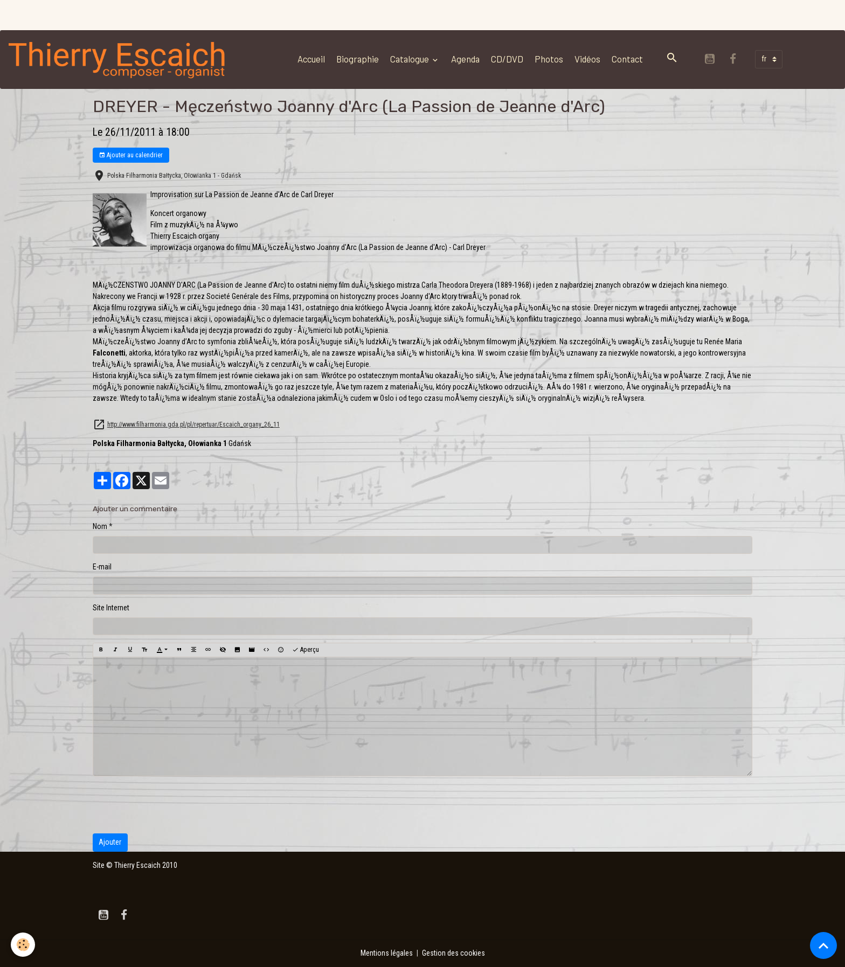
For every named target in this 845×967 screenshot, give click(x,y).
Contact (627, 58)
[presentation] (175, 805)
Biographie (357, 58)
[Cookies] (23, 945)
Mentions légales (387, 953)
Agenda (465, 58)
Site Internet (111, 607)
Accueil (311, 58)
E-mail (102, 566)
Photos (549, 58)
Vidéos (587, 58)
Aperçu (305, 650)
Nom (100, 526)
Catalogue (410, 58)
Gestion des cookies (453, 953)
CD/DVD (507, 58)
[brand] (120, 59)
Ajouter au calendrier (131, 155)
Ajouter (110, 842)
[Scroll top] (823, 945)
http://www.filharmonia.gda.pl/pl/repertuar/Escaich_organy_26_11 (193, 424)
